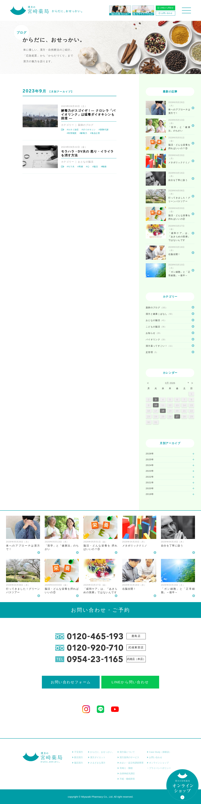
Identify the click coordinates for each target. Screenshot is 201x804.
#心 (87, 166)
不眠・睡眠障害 (126, 779)
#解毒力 (83, 133)
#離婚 (104, 166)
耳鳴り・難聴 (125, 768)
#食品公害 (95, 133)
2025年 (150, 459)
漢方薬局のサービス (128, 757)
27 (177, 416)
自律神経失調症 (126, 773)
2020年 (150, 488)
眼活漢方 (77, 757)
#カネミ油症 (73, 129)
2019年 (150, 494)
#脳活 (95, 166)
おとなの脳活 (85, 161)
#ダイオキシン (89, 129)
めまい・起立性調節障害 (130, 762)
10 (155, 405)
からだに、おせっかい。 (101, 752)
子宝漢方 (77, 752)
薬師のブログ (85, 125)
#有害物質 (72, 133)
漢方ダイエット (96, 757)
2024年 (150, 465)
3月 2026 (170, 383)
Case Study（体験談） (159, 752)
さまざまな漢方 (96, 762)
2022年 (150, 477)
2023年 (150, 471)
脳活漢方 (77, 762)
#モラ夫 (70, 166)
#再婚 (80, 166)
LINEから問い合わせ (130, 682)
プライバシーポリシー (159, 768)
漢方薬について (126, 752)
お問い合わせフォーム (71, 682)
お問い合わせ (165, 13)
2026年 (150, 453)
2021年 (150, 482)
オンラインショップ (158, 762)
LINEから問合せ (165, 8)
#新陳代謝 (103, 129)
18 (162, 410)
